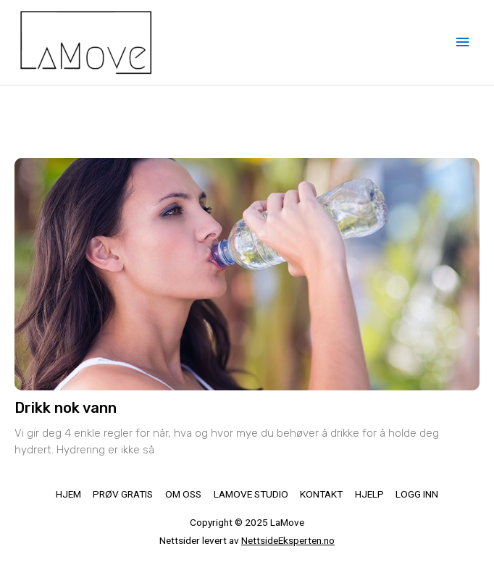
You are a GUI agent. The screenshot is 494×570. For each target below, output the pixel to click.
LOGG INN (416, 494)
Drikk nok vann (65, 407)
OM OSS (183, 494)
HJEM (68, 494)
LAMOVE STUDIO (251, 494)
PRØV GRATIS (123, 494)
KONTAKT (321, 494)
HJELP (369, 494)
